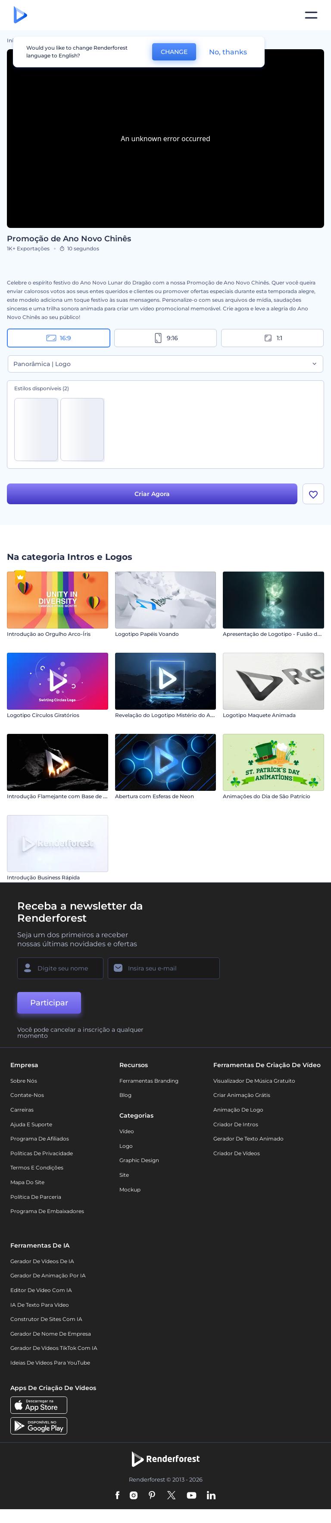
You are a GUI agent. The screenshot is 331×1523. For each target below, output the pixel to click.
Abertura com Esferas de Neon (154, 796)
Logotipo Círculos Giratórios (43, 715)
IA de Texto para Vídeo (39, 1305)
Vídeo (126, 1131)
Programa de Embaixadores (47, 1211)
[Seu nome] (60, 968)
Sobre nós (23, 1080)
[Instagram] (133, 1496)
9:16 (165, 338)
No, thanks (228, 52)
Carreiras (22, 1109)
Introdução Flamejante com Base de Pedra (62, 796)
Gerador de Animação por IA (48, 1275)
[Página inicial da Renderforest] (20, 15)
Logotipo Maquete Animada (259, 715)
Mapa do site (27, 1182)
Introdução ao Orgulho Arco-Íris (49, 634)
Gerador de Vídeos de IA (42, 1261)
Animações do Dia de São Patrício (266, 796)
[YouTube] (192, 1496)
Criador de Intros (235, 1124)
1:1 (272, 338)
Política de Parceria (35, 1197)
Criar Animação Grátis (241, 1095)
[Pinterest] (152, 1496)
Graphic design (139, 1160)
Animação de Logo (238, 1109)
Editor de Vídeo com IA (41, 1290)
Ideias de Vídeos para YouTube (50, 1362)
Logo (126, 1146)
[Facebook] (117, 1496)
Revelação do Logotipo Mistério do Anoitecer (173, 715)
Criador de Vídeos (236, 1153)
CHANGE (174, 52)
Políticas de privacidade (41, 1153)
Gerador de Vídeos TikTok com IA (53, 1348)
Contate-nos (27, 1095)
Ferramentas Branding (148, 1080)
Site (124, 1175)
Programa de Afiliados (39, 1138)
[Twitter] (171, 1496)
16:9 (58, 338)
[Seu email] (164, 968)
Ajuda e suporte (31, 1124)
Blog (125, 1095)
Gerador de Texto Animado (248, 1138)
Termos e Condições (36, 1167)
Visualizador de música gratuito (254, 1080)
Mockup (130, 1189)
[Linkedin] (211, 1496)
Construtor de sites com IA (46, 1319)
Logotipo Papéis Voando (147, 634)
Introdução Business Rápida (43, 877)
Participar (49, 1003)
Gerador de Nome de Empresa (50, 1333)
